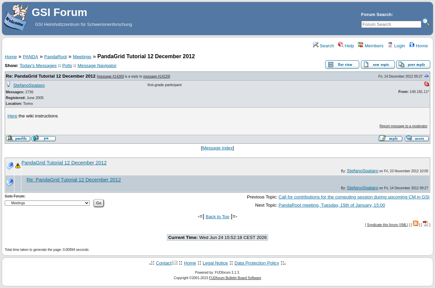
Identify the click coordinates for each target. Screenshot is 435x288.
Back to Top (217, 216)
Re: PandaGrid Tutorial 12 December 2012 (50, 76)
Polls (67, 65)
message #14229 (156, 76)
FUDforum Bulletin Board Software (235, 278)
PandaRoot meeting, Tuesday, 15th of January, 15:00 (332, 205)
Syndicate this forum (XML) (387, 225)
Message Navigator (97, 65)
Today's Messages (37, 65)
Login (396, 45)
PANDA (30, 56)
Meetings (82, 56)
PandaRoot (55, 56)
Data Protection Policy (256, 263)
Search (323, 45)
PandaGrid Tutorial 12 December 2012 (64, 162)
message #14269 (111, 76)
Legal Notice (215, 263)
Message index (217, 147)
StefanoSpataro (29, 85)
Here (12, 115)
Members (370, 45)
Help (346, 45)
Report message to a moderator (404, 126)
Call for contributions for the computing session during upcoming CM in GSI (354, 196)
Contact (164, 263)
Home (418, 45)
